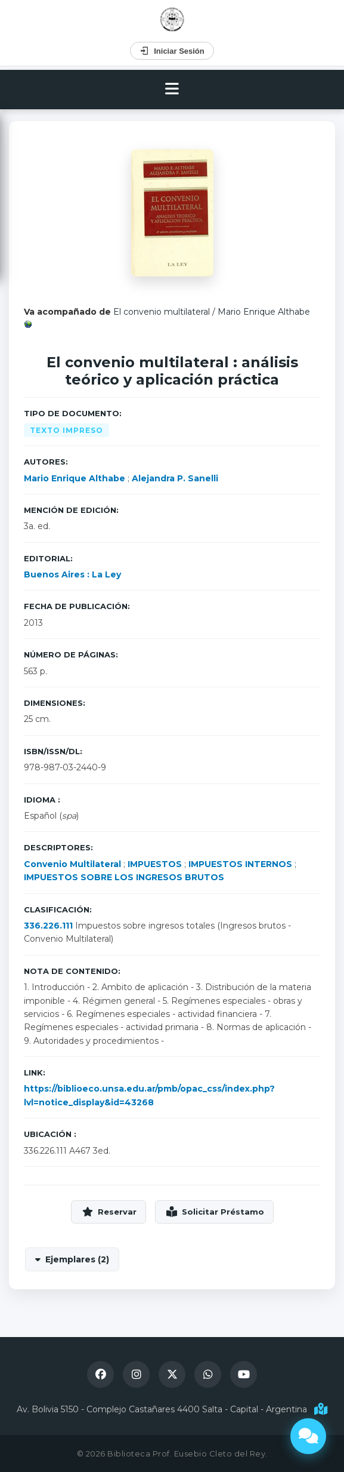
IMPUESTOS (155, 864)
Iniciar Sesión (172, 51)
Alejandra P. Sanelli (175, 478)
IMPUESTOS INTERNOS (240, 864)
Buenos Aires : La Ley (72, 574)
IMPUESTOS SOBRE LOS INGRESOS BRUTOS (124, 877)
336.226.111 (48, 925)
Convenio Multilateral (72, 864)
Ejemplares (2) (77, 1259)
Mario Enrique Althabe (264, 311)
